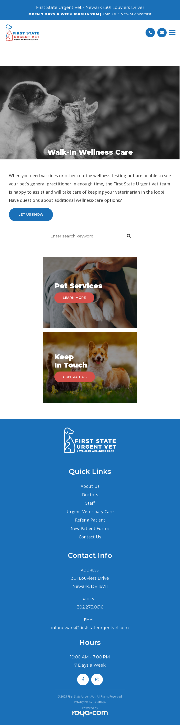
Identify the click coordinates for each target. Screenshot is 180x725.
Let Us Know (31, 214)
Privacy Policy (83, 702)
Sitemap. (100, 702)
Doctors (90, 494)
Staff (90, 503)
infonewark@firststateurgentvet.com (90, 627)
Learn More (74, 298)
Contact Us (74, 377)
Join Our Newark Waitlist (127, 14)
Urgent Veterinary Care (90, 511)
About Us (90, 486)
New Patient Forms (90, 528)
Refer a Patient (90, 520)
